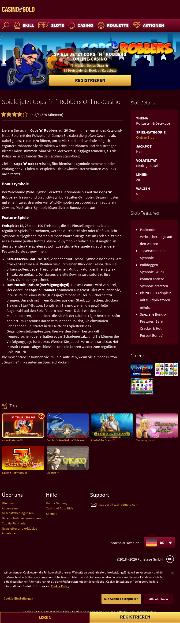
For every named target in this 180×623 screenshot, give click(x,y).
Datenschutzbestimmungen (21, 518)
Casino (80, 25)
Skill (23, 25)
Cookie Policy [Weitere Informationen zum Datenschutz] (60, 589)
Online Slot (145, 137)
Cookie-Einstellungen (18, 602)
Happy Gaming (56, 503)
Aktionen (148, 25)
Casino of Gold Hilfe (59, 508)
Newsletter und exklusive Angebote (19, 530)
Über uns (8, 503)
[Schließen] (172, 576)
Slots (50, 25)
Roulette (112, 25)
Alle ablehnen (158, 602)
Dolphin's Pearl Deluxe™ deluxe (65, 440)
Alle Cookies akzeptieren (121, 602)
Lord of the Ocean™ (103, 440)
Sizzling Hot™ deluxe (14, 472)
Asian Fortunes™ (12, 440)
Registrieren (90, 80)
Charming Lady (145, 440)
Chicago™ (53, 472)
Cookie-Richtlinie (13, 523)
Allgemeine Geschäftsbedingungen (18, 510)
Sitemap (51, 514)
